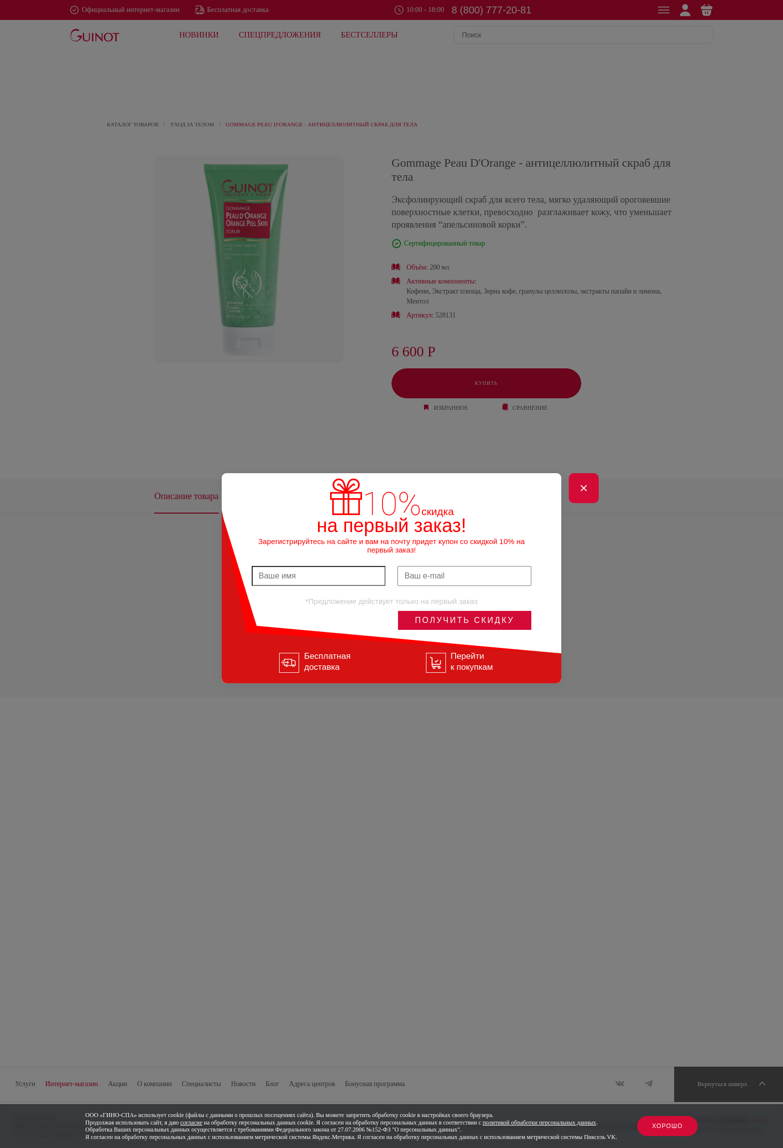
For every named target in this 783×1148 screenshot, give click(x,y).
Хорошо (667, 1126)
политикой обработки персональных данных (539, 1122)
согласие (191, 1122)
